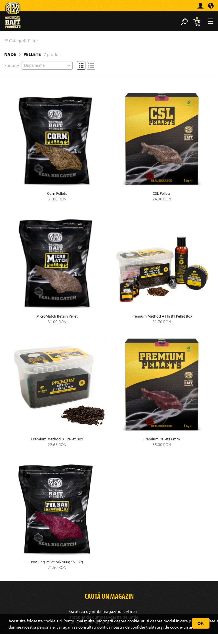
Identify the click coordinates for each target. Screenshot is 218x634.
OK (201, 623)
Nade (10, 54)
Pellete (32, 54)
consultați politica (94, 627)
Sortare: (11, 65)
